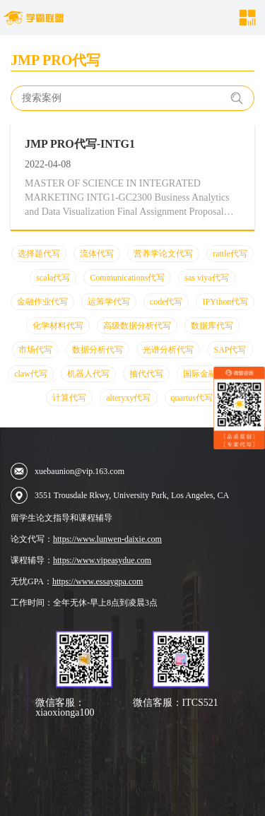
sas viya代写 (206, 277)
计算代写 (69, 398)
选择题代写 (39, 253)
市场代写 (35, 349)
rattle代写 (230, 253)
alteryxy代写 (128, 398)
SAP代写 (229, 349)
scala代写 (53, 277)
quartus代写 (192, 398)
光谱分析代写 (168, 349)
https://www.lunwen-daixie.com (107, 539)
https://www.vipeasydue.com (102, 560)
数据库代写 (212, 325)
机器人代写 (88, 373)
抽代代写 (146, 373)
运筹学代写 (109, 301)
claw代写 (30, 373)
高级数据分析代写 (137, 325)
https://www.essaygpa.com (97, 581)
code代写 (166, 301)
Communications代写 (127, 277)
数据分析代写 (97, 349)
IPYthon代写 (225, 301)
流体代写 (97, 253)
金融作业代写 (42, 301)
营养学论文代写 (163, 253)
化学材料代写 (58, 325)
